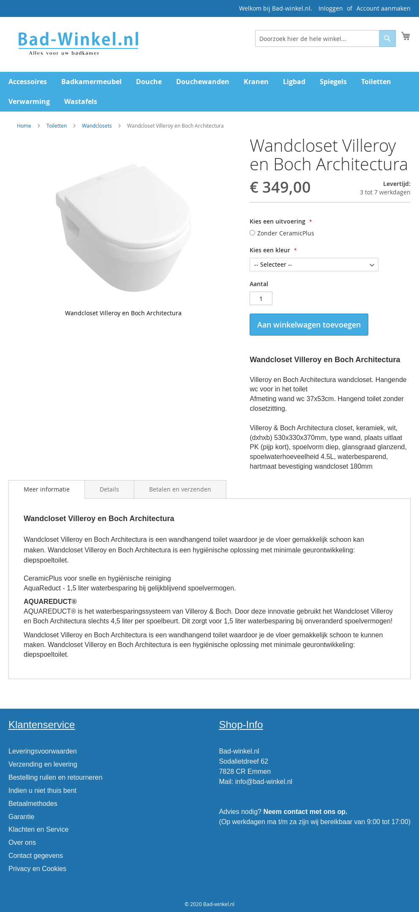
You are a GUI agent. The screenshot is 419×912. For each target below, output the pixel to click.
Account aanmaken (383, 8)
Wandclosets (97, 125)
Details (109, 489)
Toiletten (56, 125)
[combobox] (325, 38)
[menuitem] (27, 82)
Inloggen (330, 8)
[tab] (46, 489)
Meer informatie (47, 489)
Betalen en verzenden (180, 489)
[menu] (209, 92)
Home (24, 125)
